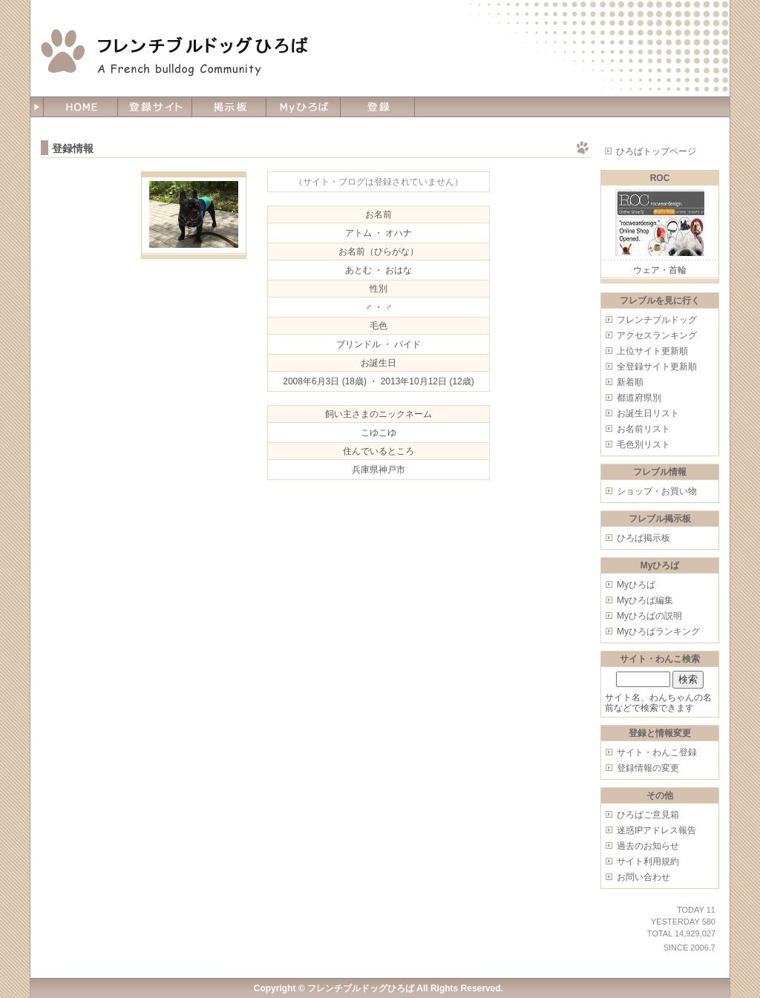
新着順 (630, 382)
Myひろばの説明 (649, 616)
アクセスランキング (657, 335)
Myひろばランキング (658, 631)
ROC (660, 178)
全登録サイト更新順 (657, 366)
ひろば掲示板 (643, 538)
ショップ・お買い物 (657, 491)
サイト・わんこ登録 (657, 752)
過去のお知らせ (648, 846)
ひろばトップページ (656, 151)
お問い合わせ (643, 877)
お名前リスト (643, 429)
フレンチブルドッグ (657, 320)
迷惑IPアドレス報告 (656, 830)
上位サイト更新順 (652, 351)
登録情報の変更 (648, 768)
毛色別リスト (643, 444)
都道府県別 (639, 398)
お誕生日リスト (648, 413)
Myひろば (636, 585)
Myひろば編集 (645, 600)
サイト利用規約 (648, 861)
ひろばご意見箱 (648, 815)
